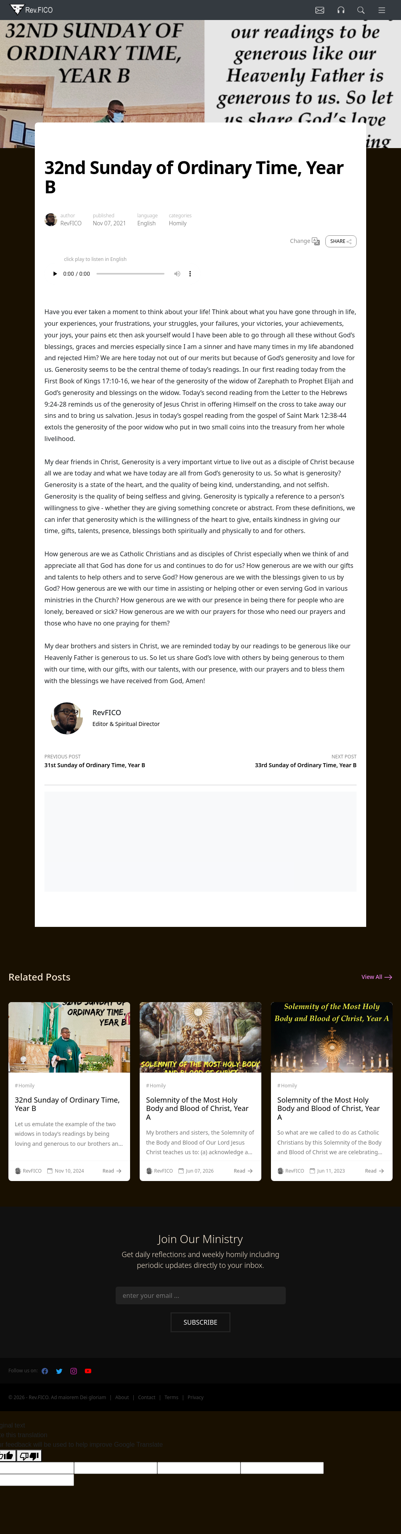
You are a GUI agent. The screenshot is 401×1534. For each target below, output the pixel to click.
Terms (171, 1397)
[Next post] (278, 759)
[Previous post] (122, 759)
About (122, 1397)
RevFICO (71, 223)
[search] (360, 10)
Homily (177, 223)
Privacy (196, 1397)
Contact (146, 1397)
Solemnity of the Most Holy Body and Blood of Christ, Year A (197, 1108)
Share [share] (341, 241)
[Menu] (381, 10)
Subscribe (200, 1322)
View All (377, 977)
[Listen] (318, 10)
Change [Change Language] (305, 241)
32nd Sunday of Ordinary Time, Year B (67, 1104)
